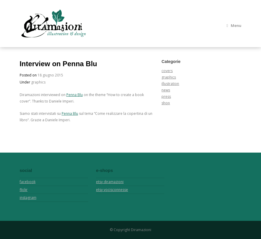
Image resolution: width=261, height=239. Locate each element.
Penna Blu (74, 94)
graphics (38, 82)
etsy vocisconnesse (112, 189)
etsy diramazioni (110, 181)
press (166, 96)
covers (167, 70)
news (165, 90)
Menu (233, 25)
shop (165, 102)
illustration (170, 83)
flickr (24, 189)
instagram (28, 197)
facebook (28, 181)
